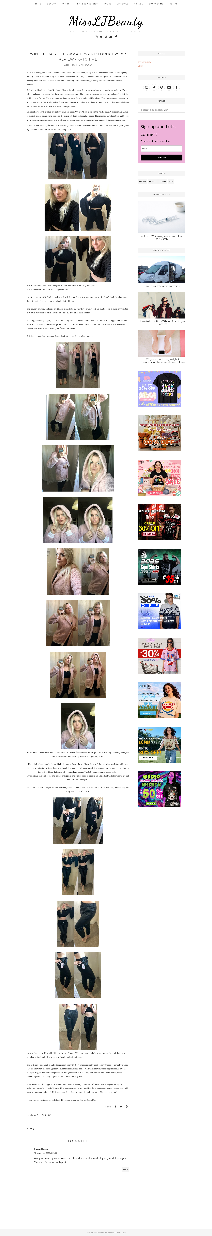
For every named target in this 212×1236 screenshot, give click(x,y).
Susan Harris (41, 1148)
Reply (125, 1169)
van (171, 181)
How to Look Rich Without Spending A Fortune (162, 322)
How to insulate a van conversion (163, 286)
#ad (36, 1115)
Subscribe (161, 157)
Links (140, 65)
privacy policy (144, 61)
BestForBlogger (120, 1232)
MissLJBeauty (106, 21)
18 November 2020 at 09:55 (45, 1153)
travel (163, 181)
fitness (152, 181)
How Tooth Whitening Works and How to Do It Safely (161, 237)
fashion (47, 1115)
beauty (142, 181)
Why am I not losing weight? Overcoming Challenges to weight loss (162, 361)
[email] (161, 148)
